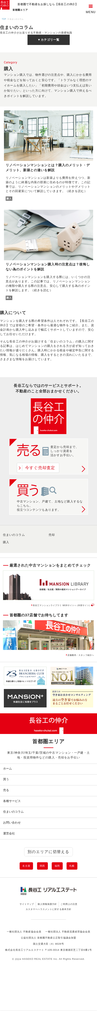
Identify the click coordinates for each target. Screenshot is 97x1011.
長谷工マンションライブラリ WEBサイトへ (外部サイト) (47, 608)
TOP (4, 20)
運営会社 (11, 855)
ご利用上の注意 (78, 933)
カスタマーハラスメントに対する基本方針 (48, 941)
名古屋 (18, 892)
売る (8, 801)
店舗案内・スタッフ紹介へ (74, 660)
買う (8, 788)
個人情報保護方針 (47, 933)
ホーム (9, 774)
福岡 (60, 892)
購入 (6, 542)
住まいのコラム (14, 535)
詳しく (83, 470)
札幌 (81, 892)
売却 (52, 535)
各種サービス (13, 815)
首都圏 (29, 9)
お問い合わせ (13, 842)
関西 (40, 892)
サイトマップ (16, 933)
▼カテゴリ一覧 (49, 40)
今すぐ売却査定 (40, 468)
